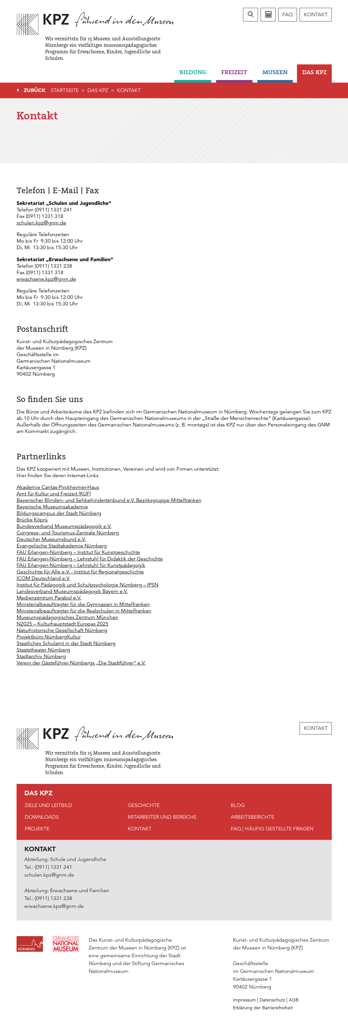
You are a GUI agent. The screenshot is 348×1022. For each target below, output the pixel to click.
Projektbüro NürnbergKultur (49, 637)
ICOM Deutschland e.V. (43, 578)
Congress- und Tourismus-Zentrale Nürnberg (68, 533)
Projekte (37, 829)
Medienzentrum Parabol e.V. (49, 598)
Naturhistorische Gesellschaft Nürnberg (62, 630)
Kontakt (316, 14)
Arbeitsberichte (252, 817)
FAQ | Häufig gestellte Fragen (272, 829)
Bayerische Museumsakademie (52, 507)
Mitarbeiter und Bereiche (162, 817)
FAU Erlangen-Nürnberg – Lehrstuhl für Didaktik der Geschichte (90, 559)
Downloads (42, 817)
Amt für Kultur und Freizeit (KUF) (54, 494)
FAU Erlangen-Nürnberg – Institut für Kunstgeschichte (78, 552)
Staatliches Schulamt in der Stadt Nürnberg (66, 643)
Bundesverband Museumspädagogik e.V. (64, 526)
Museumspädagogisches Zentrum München (67, 617)
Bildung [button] (192, 72)
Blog (238, 805)
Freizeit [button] (234, 72)
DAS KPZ (97, 90)
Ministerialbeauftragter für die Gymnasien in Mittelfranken (83, 604)
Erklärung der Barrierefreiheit (263, 1008)
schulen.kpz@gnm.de (41, 223)
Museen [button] (275, 72)
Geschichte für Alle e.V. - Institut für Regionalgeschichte (80, 572)
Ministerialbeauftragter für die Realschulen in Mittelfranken (84, 611)
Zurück (34, 90)
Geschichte (144, 805)
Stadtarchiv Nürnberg (41, 656)
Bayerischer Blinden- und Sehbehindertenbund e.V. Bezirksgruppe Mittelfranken (109, 500)
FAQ (287, 14)
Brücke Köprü (32, 520)
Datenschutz (272, 1000)
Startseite (65, 90)
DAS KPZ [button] (314, 72)
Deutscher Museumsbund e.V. (51, 539)
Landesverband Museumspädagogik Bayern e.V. (72, 591)
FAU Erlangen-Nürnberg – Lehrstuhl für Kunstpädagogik (81, 565)
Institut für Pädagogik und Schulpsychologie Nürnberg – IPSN (87, 585)
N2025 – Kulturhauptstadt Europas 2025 (63, 624)
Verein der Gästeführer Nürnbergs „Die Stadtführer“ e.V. (81, 663)
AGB (294, 1000)
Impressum (244, 1000)
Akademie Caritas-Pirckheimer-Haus (58, 487)
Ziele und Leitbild (48, 805)
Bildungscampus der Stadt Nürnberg (59, 513)
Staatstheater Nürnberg (43, 650)
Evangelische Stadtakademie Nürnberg (62, 546)
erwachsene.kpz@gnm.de (46, 279)
